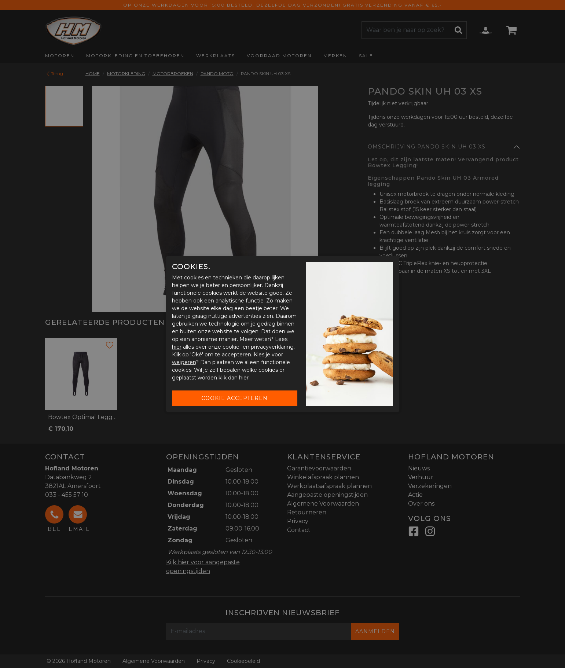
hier (176, 347)
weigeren (184, 362)
